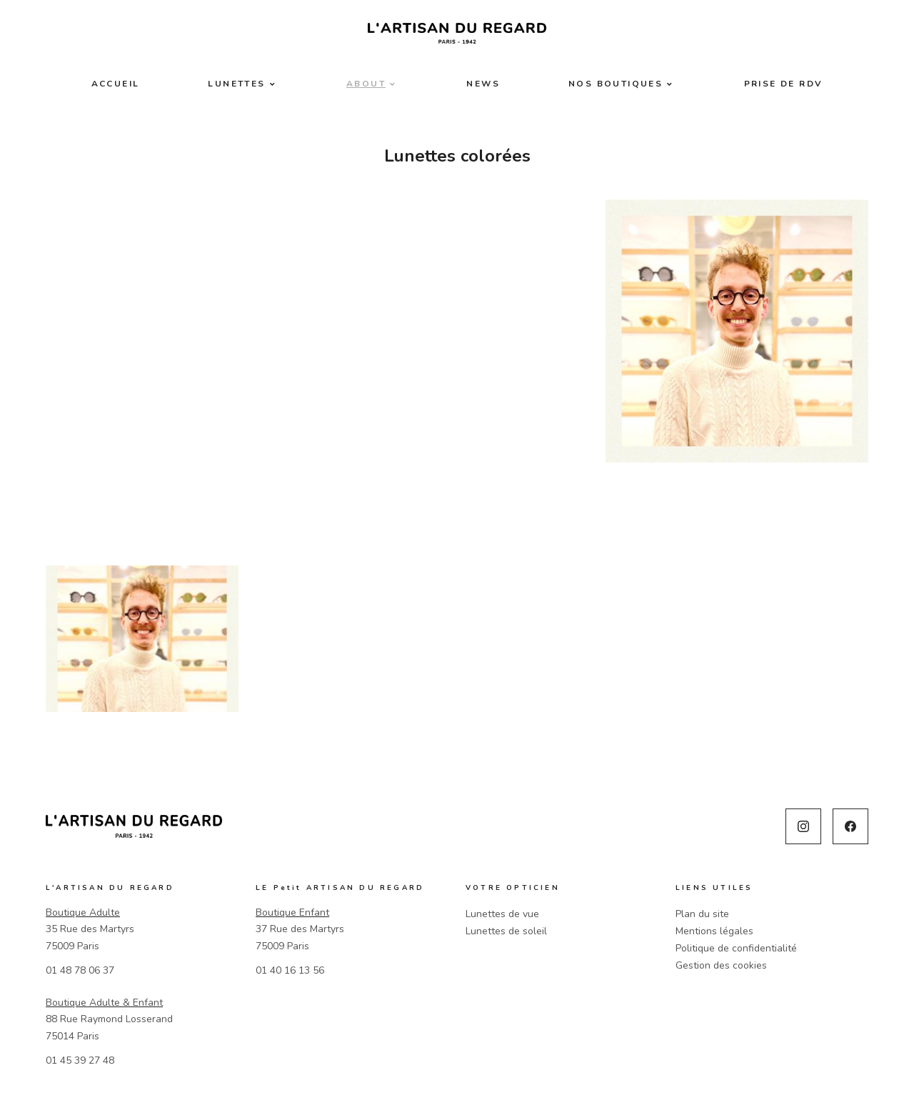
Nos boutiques (615, 83)
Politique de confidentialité (736, 948)
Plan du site (702, 914)
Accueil (115, 83)
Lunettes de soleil (506, 931)
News (483, 83)
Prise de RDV (783, 83)
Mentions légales (714, 931)
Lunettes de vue (502, 914)
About (366, 83)
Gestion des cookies (721, 965)
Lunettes (236, 83)
